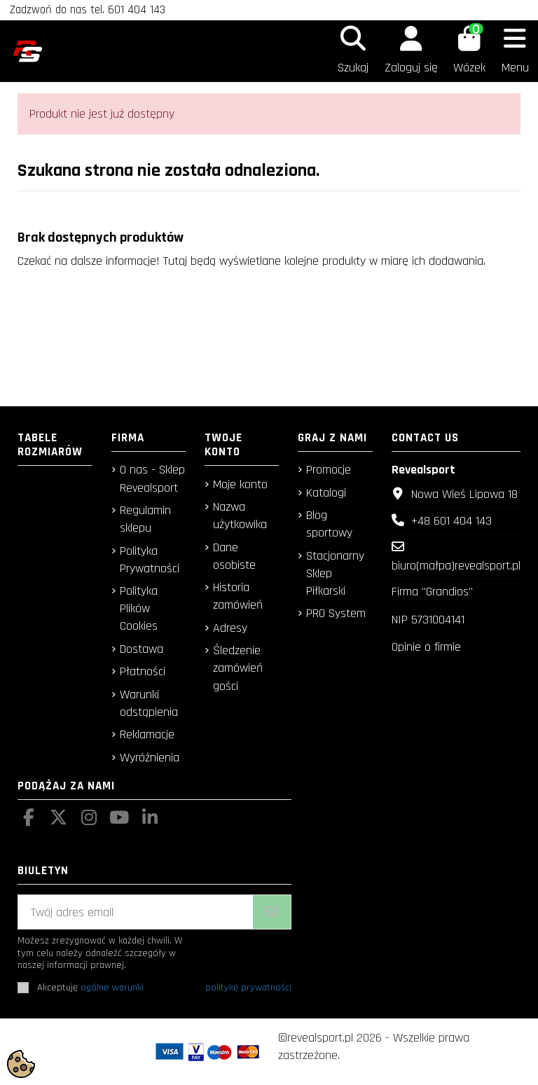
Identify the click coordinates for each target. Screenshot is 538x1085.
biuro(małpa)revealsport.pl (456, 566)
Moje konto (240, 484)
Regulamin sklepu (145, 519)
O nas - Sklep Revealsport (152, 478)
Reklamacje (147, 734)
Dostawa (141, 649)
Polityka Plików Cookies (139, 608)
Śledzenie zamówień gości (238, 667)
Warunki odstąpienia (149, 703)
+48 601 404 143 (451, 521)
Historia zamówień (238, 596)
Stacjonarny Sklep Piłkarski (335, 573)
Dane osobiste (234, 556)
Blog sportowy (329, 524)
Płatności (142, 671)
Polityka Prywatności (149, 559)
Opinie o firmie (426, 647)
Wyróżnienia (149, 757)
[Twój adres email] (136, 912)
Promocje (328, 470)
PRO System (336, 613)
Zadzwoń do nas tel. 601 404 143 (87, 10)
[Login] (411, 51)
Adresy (230, 628)
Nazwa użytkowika (240, 515)
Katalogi (326, 493)
